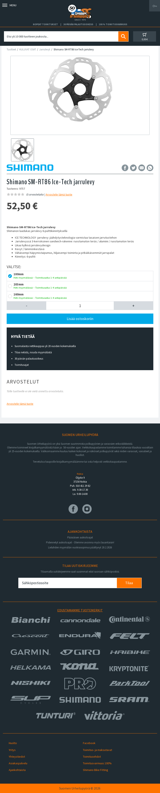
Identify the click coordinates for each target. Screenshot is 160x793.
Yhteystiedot (17, 756)
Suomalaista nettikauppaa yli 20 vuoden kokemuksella (45, 346)
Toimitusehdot (92, 756)
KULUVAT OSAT (27, 49)
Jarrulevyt (44, 49)
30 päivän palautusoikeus (29, 358)
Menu (9, 5)
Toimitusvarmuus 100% (97, 763)
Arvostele (59, 194)
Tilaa (129, 582)
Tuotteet (11, 49)
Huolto (13, 743)
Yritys (12, 750)
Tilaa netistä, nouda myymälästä (33, 352)
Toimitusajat (22, 365)
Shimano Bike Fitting (95, 770)
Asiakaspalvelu (18, 763)
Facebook (89, 743)
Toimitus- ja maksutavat (97, 750)
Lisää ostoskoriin (80, 318)
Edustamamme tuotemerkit (80, 610)
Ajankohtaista (17, 770)
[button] (26, 305)
